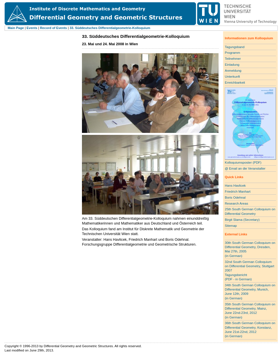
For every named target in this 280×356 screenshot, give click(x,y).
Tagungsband (234, 47)
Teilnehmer (233, 58)
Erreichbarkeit (235, 82)
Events (31, 28)
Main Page (16, 28)
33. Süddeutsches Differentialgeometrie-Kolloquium (110, 28)
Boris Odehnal (235, 197)
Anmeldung (233, 70)
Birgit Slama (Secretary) (242, 219)
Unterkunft (232, 76)
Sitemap (231, 225)
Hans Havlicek (235, 185)
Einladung (232, 64)
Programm (232, 52)
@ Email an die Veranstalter (245, 168)
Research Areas (236, 203)
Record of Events (53, 28)
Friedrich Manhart (237, 191)
